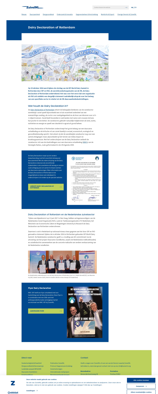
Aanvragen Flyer (37, 311)
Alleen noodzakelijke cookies (141, 389)
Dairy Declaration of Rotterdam (42, 110)
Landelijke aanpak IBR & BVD (31, 369)
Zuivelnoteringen (56, 369)
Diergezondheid (48, 15)
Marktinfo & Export (107, 15)
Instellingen (30, 387)
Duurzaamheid (35, 15)
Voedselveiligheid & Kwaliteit (32, 363)
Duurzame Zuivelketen (29, 372)
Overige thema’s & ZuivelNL (126, 15)
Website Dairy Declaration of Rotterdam (42, 187)
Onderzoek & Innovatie (65, 15)
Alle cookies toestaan (141, 377)
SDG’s (85, 142)
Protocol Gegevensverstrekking (61, 366)
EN (135, 8)
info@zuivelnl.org (124, 366)
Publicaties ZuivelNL (57, 363)
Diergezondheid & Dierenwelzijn (33, 366)
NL (132, 8)
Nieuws (24, 15)
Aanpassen (141, 383)
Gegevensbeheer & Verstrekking (87, 15)
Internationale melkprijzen (59, 372)
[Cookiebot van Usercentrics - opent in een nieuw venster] (13, 390)
